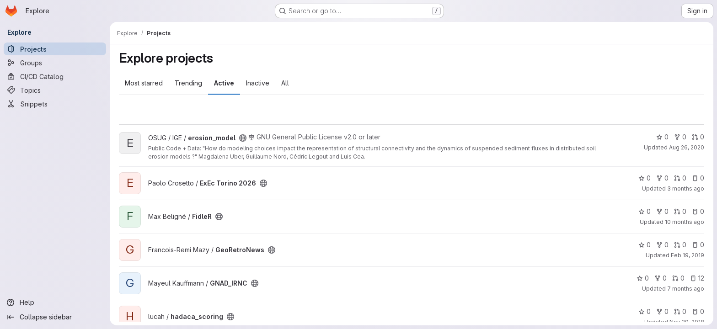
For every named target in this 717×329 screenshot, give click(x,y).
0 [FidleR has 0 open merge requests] (680, 211)
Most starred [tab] (144, 83)
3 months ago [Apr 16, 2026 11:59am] (685, 188)
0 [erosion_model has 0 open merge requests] (698, 137)
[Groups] (55, 62)
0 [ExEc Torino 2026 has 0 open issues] (698, 178)
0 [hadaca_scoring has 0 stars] (644, 311)
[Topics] (55, 90)
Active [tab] (224, 83)
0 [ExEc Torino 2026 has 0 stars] (644, 178)
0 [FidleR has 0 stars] (644, 211)
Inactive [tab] (257, 83)
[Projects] (55, 48)
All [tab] (285, 83)
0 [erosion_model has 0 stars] (662, 137)
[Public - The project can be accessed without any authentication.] (242, 138)
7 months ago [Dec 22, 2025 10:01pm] (685, 288)
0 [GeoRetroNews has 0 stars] (644, 245)
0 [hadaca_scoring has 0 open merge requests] (680, 311)
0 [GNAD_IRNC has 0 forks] (660, 278)
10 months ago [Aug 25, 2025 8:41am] (684, 221)
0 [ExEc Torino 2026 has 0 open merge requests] (680, 178)
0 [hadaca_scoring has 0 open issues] (698, 311)
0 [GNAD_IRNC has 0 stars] (643, 278)
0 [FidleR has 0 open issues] (698, 211)
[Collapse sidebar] (55, 317)
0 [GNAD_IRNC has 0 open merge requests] (678, 278)
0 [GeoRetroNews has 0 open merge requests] (680, 245)
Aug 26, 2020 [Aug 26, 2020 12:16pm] (686, 147)
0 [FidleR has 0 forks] (662, 211)
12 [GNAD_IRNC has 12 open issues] (697, 278)
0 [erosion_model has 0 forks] (680, 137)
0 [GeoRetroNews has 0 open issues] (698, 245)
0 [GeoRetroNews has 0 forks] (662, 245)
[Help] (55, 302)
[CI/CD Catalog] (55, 76)
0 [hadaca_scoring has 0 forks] (662, 311)
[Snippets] (55, 103)
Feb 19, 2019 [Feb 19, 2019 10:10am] (687, 255)
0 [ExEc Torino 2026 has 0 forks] (662, 178)
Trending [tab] (188, 83)
